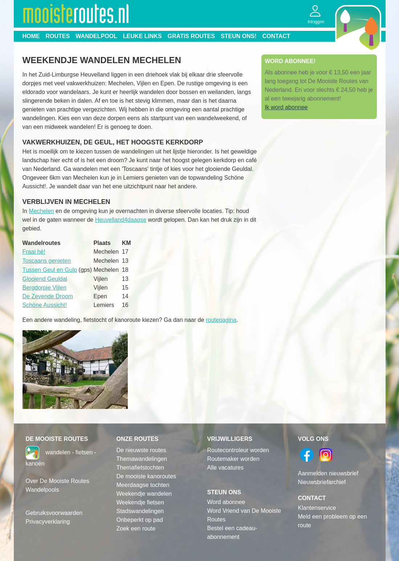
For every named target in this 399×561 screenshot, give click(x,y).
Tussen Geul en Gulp (50, 270)
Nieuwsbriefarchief (322, 482)
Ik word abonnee (286, 107)
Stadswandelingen (140, 511)
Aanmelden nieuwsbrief (328, 473)
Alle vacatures (225, 467)
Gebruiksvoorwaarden (54, 513)
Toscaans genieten (47, 261)
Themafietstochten (140, 467)
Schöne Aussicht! (45, 305)
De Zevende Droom (48, 296)
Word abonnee (226, 502)
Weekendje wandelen (144, 494)
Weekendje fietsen (140, 502)
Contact (276, 36)
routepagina (221, 320)
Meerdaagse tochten (143, 485)
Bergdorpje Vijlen (45, 287)
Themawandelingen (142, 459)
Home (31, 36)
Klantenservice (317, 508)
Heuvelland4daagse (120, 220)
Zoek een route (136, 528)
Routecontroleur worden (238, 450)
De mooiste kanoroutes (146, 476)
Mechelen (41, 211)
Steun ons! (239, 36)
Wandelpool (96, 36)
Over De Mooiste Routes (57, 481)
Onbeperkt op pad (140, 520)
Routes (58, 36)
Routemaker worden (233, 459)
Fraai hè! (34, 252)
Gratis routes (191, 36)
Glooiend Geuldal (45, 279)
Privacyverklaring (48, 522)
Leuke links (142, 36)
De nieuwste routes (141, 450)
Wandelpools (42, 490)
